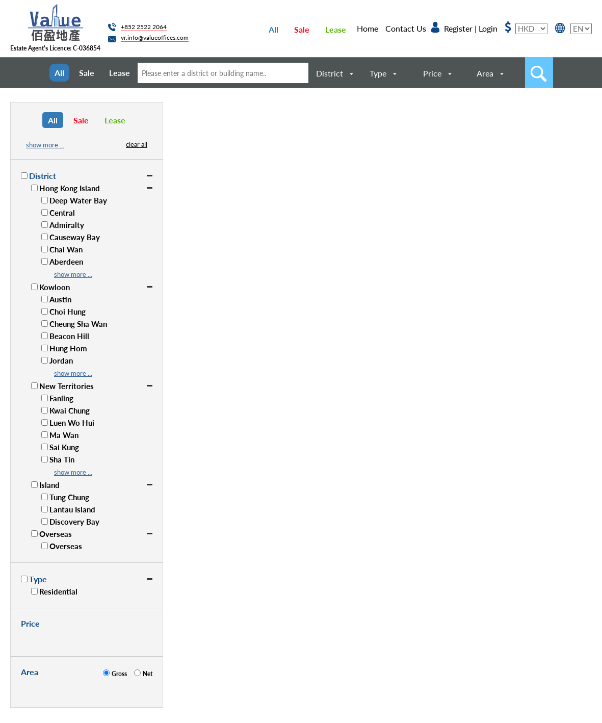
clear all (136, 144)
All (273, 29)
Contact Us (405, 28)
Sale (301, 29)
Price (432, 73)
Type (378, 73)
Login (488, 28)
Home (367, 28)
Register (458, 28)
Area (485, 73)
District (329, 73)
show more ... (45, 145)
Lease (335, 29)
